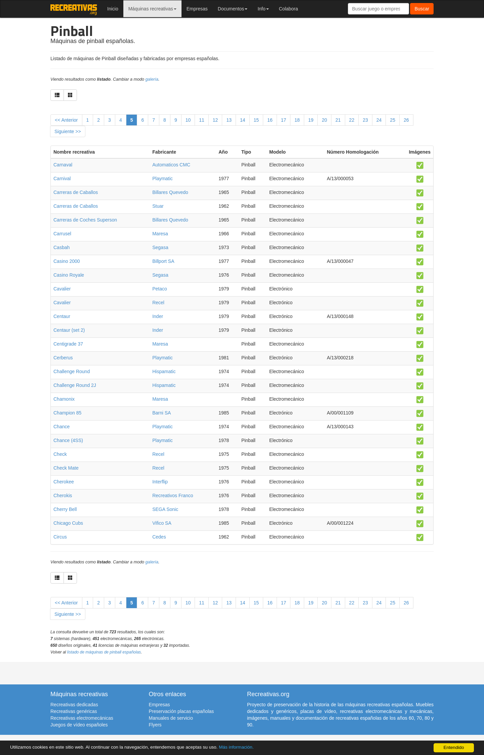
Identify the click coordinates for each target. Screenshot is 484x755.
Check (60, 454)
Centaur (61, 316)
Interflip (160, 481)
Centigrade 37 (68, 344)
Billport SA (163, 261)
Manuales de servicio (171, 718)
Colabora (288, 8)
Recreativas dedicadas (74, 704)
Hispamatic (163, 371)
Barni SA (161, 412)
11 (201, 120)
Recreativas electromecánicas (81, 718)
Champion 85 (67, 412)
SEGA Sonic (165, 509)
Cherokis (62, 495)
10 (188, 120)
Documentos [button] (233, 8)
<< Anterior (66, 120)
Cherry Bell (65, 509)
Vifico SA (161, 523)
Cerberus (63, 357)
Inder (157, 316)
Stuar (157, 206)
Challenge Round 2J (74, 385)
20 (324, 120)
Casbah (61, 247)
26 (406, 120)
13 (229, 120)
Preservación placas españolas (181, 711)
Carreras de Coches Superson (85, 220)
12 (215, 120)
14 (242, 120)
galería (152, 79)
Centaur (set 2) (69, 330)
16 (270, 120)
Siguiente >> (67, 131)
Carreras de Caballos (75, 192)
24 (379, 120)
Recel (158, 302)
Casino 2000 (66, 261)
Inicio (112, 8)
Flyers (155, 724)
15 (256, 120)
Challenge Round (71, 371)
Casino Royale (68, 275)
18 (297, 120)
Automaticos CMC (171, 164)
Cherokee (63, 481)
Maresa (160, 233)
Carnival (62, 178)
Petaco (159, 288)
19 (311, 120)
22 (352, 120)
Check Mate (66, 468)
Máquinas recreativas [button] (152, 8)
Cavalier (62, 288)
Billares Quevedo (170, 192)
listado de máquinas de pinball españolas (104, 652)
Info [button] (263, 8)
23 (365, 120)
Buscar (421, 8)
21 (338, 120)
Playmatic (162, 178)
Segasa (160, 247)
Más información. (236, 747)
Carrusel (62, 233)
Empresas (197, 8)
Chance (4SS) (68, 440)
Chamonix (64, 399)
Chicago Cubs (68, 523)
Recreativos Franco (172, 495)
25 (392, 120)
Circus (60, 537)
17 (283, 120)
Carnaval (62, 164)
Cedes (159, 537)
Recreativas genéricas (73, 711)
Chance (61, 426)
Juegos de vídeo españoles (79, 724)
